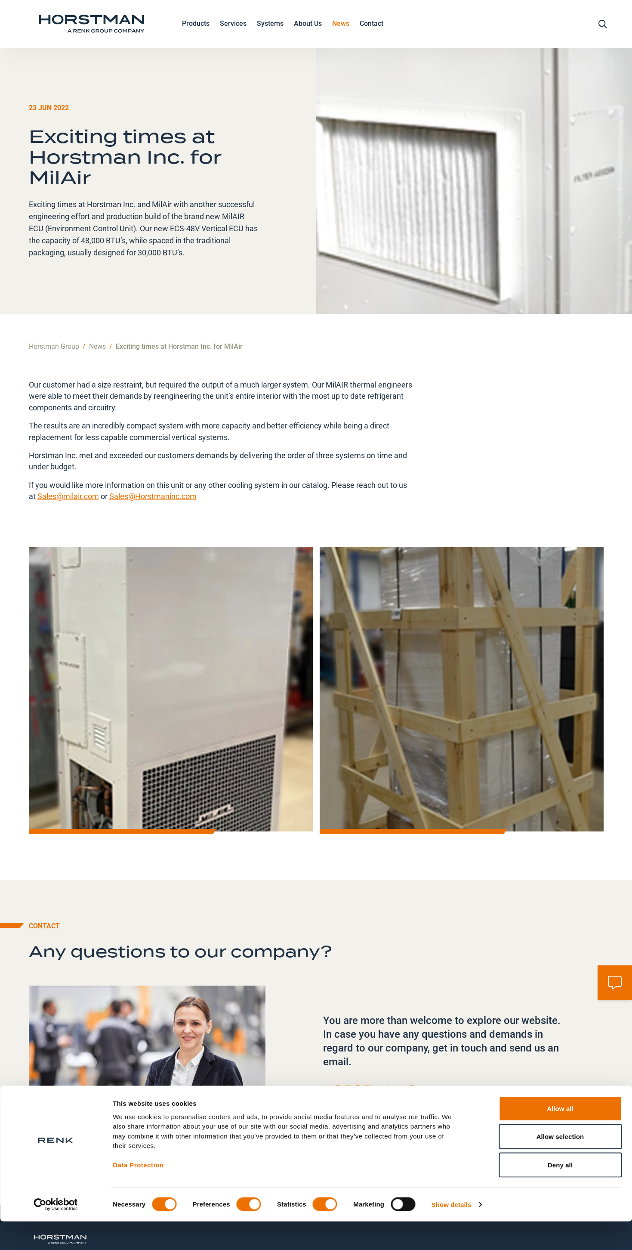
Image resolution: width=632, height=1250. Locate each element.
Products (196, 31)
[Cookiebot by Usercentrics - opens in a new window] (55, 1233)
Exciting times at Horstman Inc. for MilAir (179, 299)
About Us (308, 31)
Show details (452, 1233)
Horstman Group (54, 299)
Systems (270, 31)
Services (233, 31)
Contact (371, 31)
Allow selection (560, 1165)
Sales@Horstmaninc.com (153, 448)
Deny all (560, 1193)
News (340, 31)
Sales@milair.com (68, 448)
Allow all (560, 1137)
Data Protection (138, 1193)
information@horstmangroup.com (390, 1083)
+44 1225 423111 (365, 1067)
